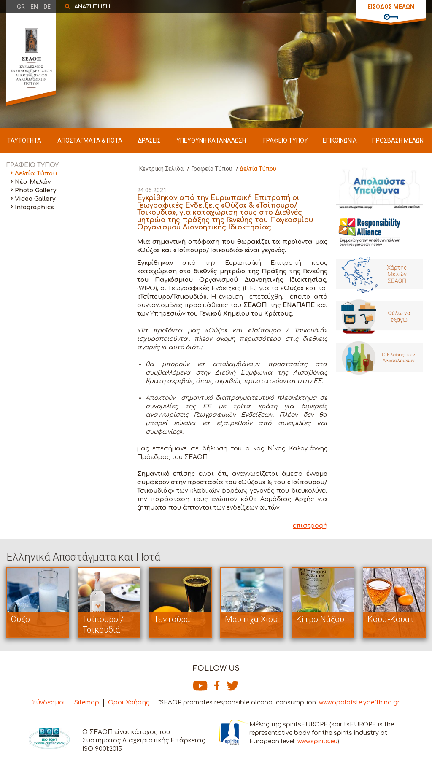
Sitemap (86, 702)
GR (21, 6)
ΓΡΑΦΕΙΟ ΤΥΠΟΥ (285, 140)
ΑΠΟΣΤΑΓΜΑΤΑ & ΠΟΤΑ (89, 140)
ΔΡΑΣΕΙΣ (149, 140)
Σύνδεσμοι (48, 702)
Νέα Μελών (33, 182)
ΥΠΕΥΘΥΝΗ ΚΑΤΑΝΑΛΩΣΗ (211, 140)
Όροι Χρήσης (128, 702)
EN (34, 6)
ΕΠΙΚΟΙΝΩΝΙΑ (340, 140)
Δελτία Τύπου (36, 173)
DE (47, 6)
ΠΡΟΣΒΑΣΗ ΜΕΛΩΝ (398, 140)
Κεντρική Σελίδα (161, 168)
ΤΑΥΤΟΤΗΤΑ (24, 140)
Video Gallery (35, 199)
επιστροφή (310, 526)
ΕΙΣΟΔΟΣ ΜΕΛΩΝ (390, 6)
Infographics (34, 207)
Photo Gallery (36, 190)
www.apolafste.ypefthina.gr (359, 702)
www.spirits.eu (317, 741)
